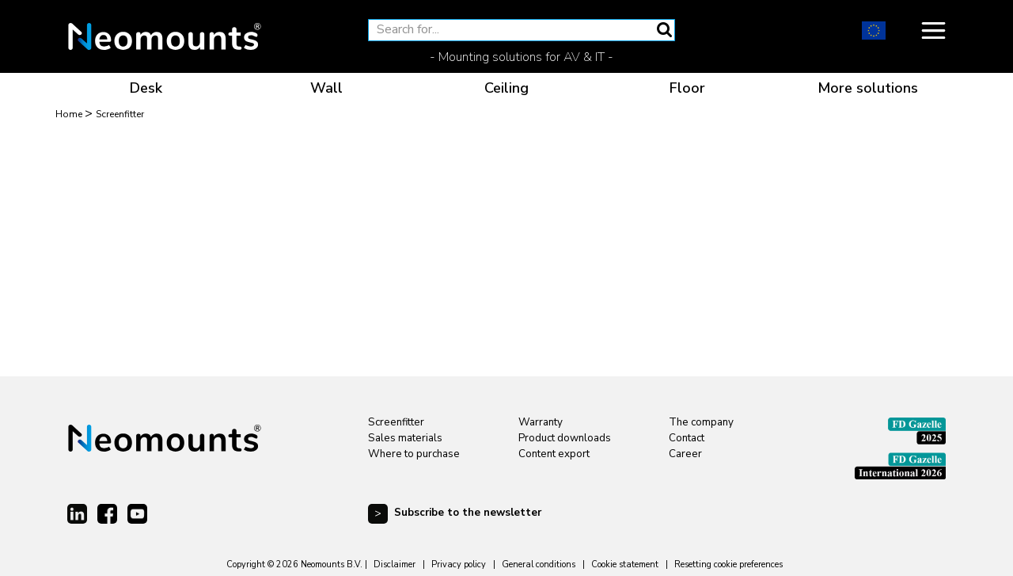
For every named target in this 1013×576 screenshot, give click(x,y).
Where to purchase (414, 454)
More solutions (868, 87)
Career (685, 454)
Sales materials (405, 438)
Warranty (540, 422)
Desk (146, 87)
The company (701, 422)
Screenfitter (396, 422)
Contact (686, 438)
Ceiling (506, 87)
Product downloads (564, 438)
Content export (554, 454)
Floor (687, 87)
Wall (326, 87)
